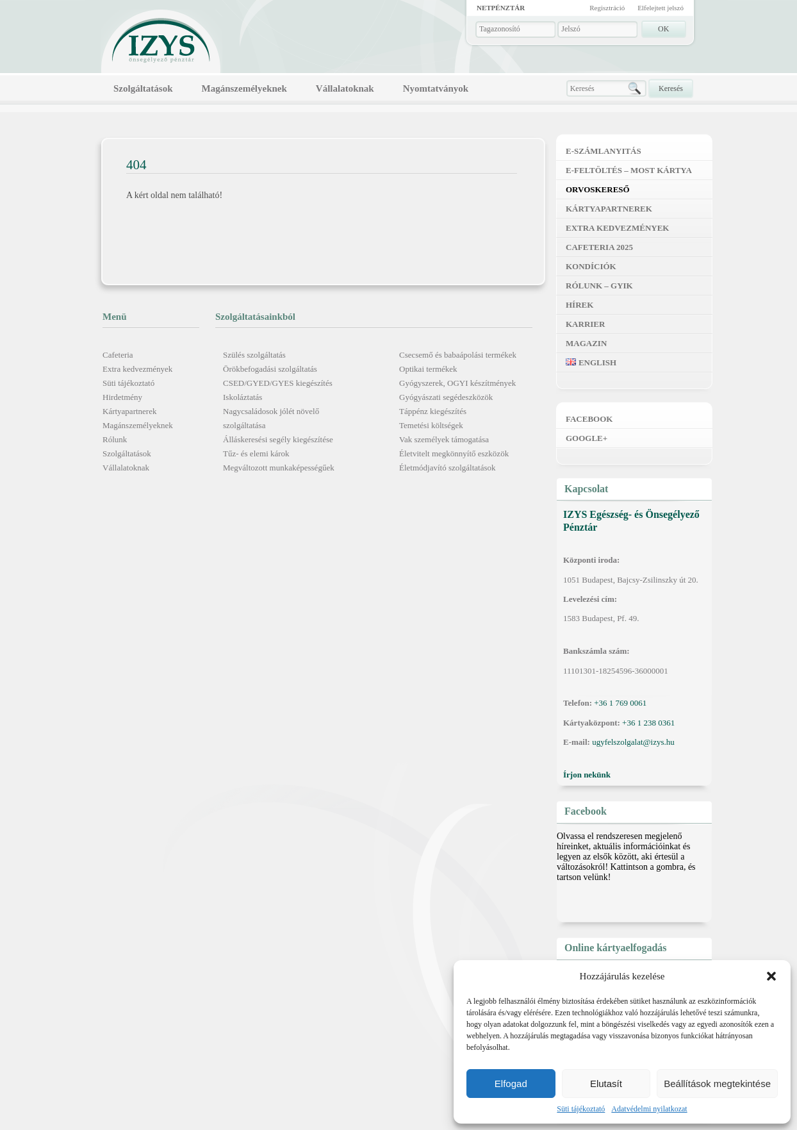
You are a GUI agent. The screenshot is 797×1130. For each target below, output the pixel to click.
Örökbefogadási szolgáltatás (270, 369)
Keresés (671, 88)
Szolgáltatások (143, 88)
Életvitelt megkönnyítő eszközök (454, 453)
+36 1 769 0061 (620, 703)
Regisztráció (607, 8)
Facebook (589, 419)
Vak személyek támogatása (444, 439)
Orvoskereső (598, 189)
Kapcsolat (586, 488)
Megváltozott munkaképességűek (278, 467)
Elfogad (511, 1083)
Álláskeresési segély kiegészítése (278, 439)
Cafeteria (118, 355)
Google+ (586, 438)
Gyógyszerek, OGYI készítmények (457, 383)
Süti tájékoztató (581, 1108)
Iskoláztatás (242, 397)
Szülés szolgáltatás (254, 355)
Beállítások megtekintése (717, 1083)
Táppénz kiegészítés (432, 411)
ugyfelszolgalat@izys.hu (633, 742)
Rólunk (115, 439)
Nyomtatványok (436, 88)
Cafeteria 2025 (599, 247)
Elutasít (606, 1083)
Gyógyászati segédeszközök (446, 397)
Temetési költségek (431, 425)
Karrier (585, 324)
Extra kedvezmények (137, 369)
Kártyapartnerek (129, 411)
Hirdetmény (122, 397)
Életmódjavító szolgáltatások (447, 467)
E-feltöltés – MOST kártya (629, 170)
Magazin (586, 343)
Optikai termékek (428, 369)
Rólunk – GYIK (599, 285)
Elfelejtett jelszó (660, 8)
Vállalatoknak (345, 88)
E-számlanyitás (603, 151)
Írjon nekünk (587, 774)
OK (663, 28)
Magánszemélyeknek (244, 88)
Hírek (579, 305)
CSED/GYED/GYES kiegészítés (278, 383)
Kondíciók (591, 266)
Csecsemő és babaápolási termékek (457, 355)
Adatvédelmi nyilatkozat (649, 1108)
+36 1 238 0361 (648, 722)
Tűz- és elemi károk (256, 453)
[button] (771, 976)
